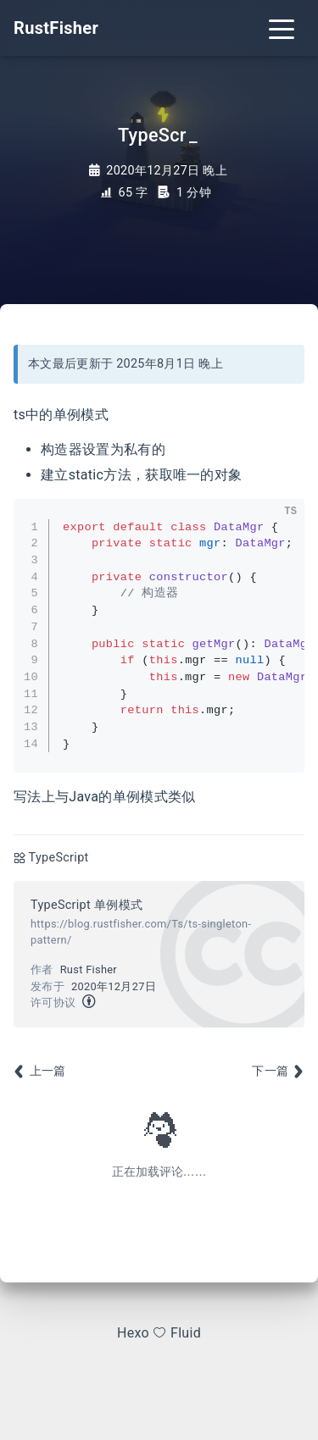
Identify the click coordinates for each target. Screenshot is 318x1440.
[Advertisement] (159, 1079)
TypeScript (59, 857)
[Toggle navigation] (281, 28)
